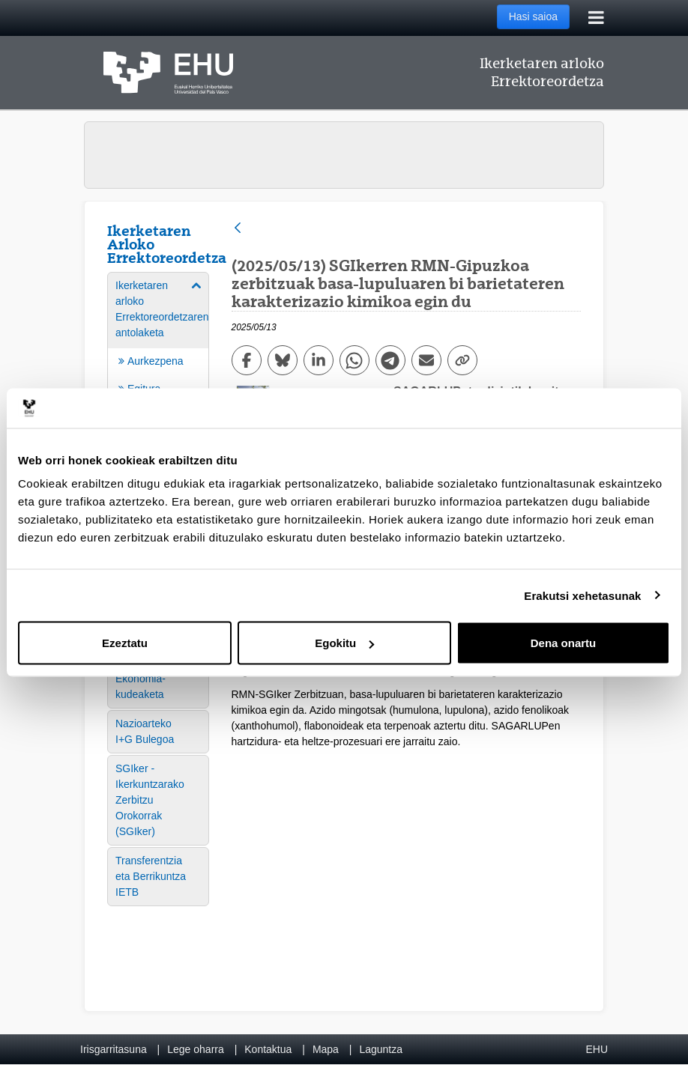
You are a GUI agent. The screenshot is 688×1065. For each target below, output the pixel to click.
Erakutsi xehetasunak (582, 595)
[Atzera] (238, 229)
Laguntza (380, 1049)
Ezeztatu (125, 643)
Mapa (326, 1049)
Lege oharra (195, 1049)
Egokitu (344, 643)
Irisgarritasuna (113, 1049)
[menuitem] (158, 687)
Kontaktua (268, 1049)
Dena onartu (564, 643)
